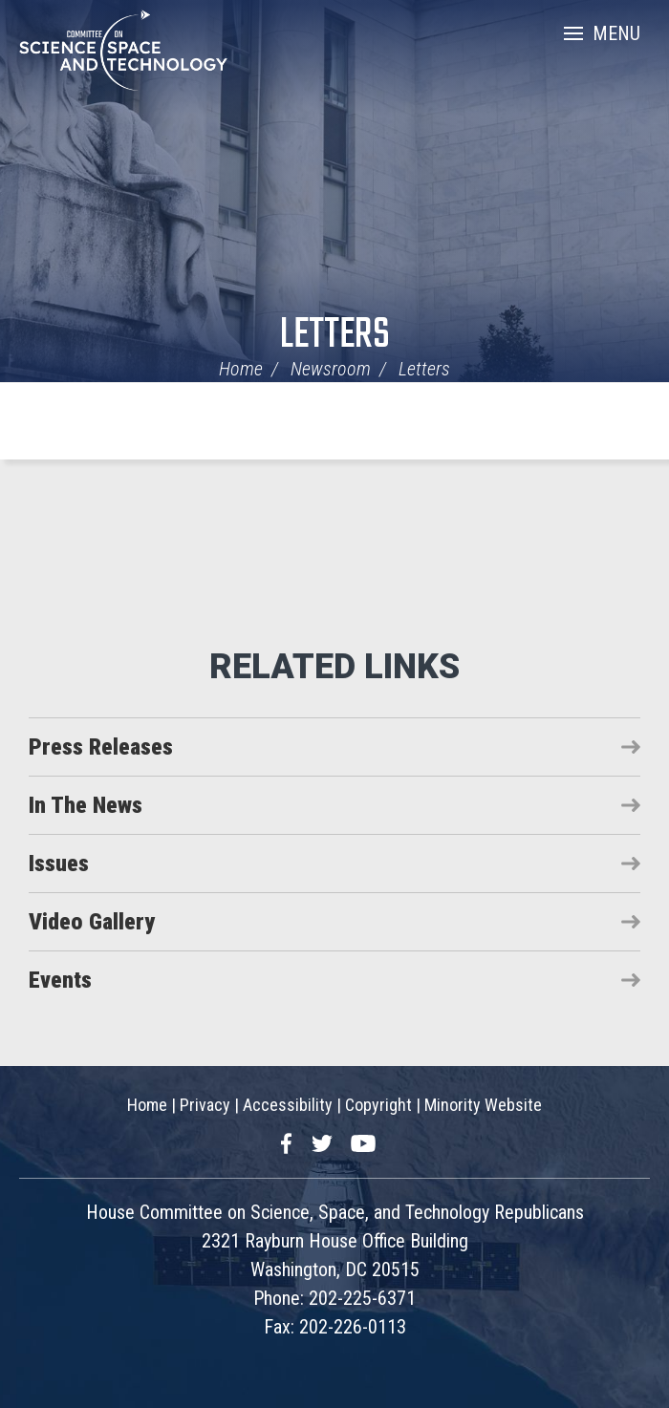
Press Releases (101, 747)
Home (241, 368)
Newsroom (331, 368)
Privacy (205, 1105)
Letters (335, 336)
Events (60, 980)
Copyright (378, 1105)
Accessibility (288, 1105)
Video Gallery (92, 921)
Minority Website (483, 1105)
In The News (85, 805)
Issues (59, 863)
